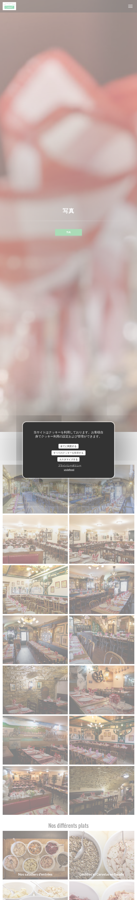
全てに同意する (68, 446)
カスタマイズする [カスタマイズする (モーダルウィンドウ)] (68, 459)
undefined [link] (69, 469)
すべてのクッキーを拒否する (68, 452)
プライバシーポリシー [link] (69, 465)
